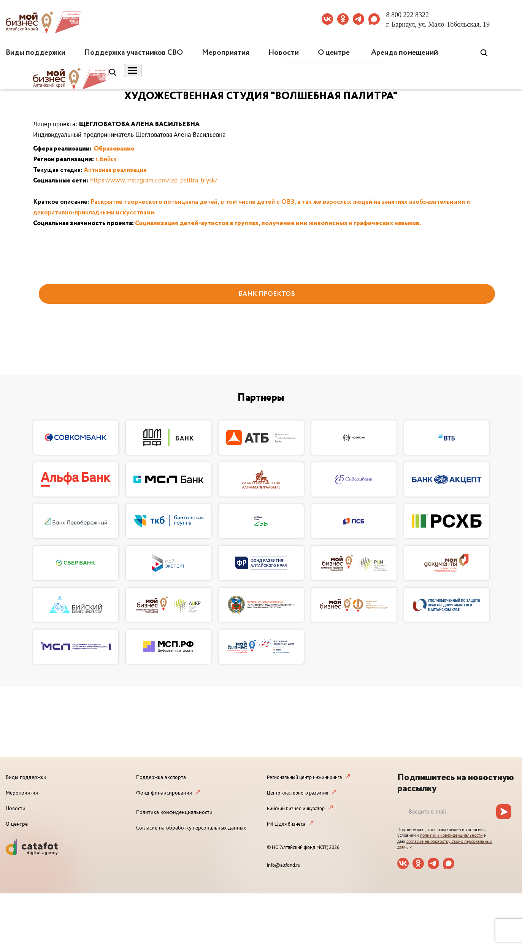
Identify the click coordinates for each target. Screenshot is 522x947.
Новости (283, 52)
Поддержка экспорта (161, 777)
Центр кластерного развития (297, 793)
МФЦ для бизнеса (286, 824)
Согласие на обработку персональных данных (191, 827)
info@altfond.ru (283, 865)
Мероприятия (225, 52)
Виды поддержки (35, 52)
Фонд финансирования (164, 792)
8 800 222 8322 (407, 15)
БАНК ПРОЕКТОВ (266, 294)
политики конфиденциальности (451, 835)
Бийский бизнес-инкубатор (296, 808)
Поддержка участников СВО (133, 52)
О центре (334, 52)
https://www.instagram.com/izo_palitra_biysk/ (153, 180)
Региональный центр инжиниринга (304, 777)
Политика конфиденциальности (174, 812)
